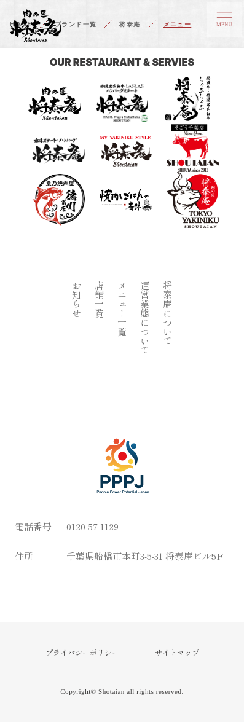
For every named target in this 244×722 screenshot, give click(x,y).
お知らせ (76, 299)
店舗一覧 (99, 299)
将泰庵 (129, 24)
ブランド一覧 (75, 24)
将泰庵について (167, 313)
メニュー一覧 (122, 308)
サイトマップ (177, 652)
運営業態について (144, 318)
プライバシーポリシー (82, 652)
